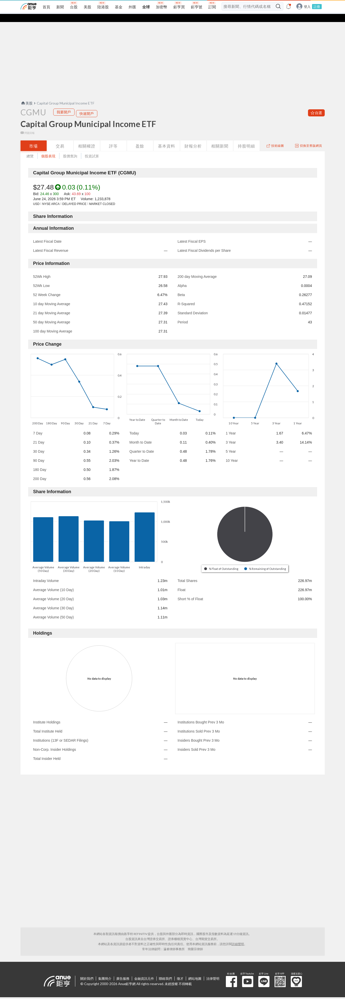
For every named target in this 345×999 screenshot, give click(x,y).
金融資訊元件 (144, 970)
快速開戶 (87, 105)
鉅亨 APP (280, 973)
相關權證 (86, 137)
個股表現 (48, 148)
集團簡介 (105, 970)
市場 (33, 137)
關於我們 (87, 970)
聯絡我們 (165, 970)
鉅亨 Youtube (247, 973)
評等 (113, 137)
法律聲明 (213, 970)
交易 (60, 137)
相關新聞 (219, 137)
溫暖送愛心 (296, 973)
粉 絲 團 (231, 973)
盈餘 (140, 137)
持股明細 (246, 137)
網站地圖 (195, 970)
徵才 (180, 970)
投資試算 (92, 148)
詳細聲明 (238, 936)
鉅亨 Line (263, 973)
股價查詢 (70, 148)
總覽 (30, 148)
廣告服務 (123, 970)
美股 (27, 95)
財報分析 (193, 137)
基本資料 (166, 137)
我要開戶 (64, 104)
